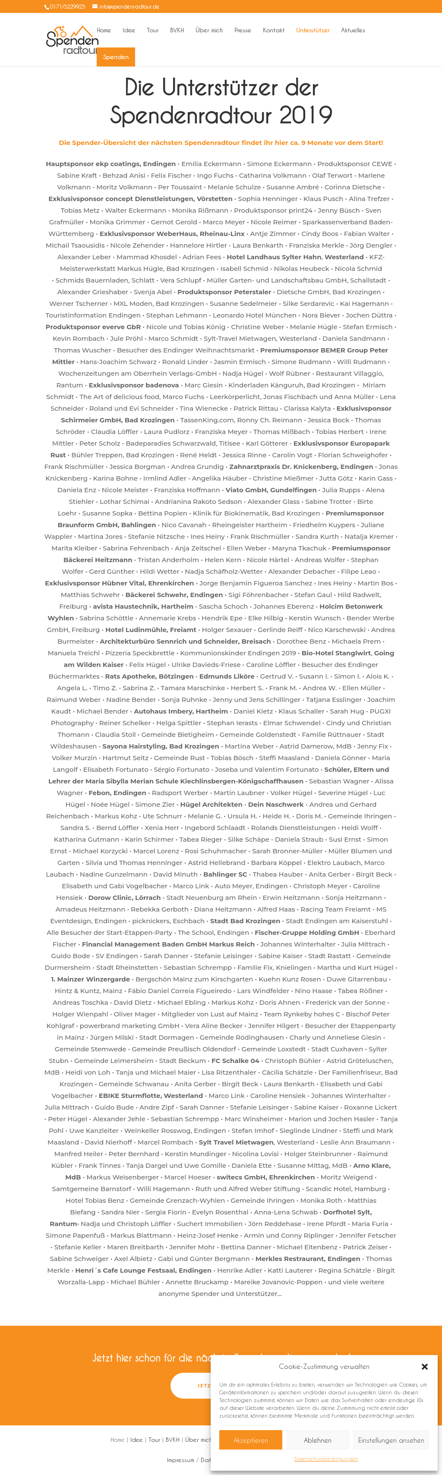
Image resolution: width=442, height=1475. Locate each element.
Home (104, 30)
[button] (424, 1366)
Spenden (116, 56)
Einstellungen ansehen (391, 1440)
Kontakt (273, 30)
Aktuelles (353, 30)
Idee (129, 30)
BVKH (177, 30)
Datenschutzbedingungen (326, 1459)
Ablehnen (318, 1440)
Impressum (180, 1459)
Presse (242, 30)
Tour (152, 30)
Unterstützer (312, 30)
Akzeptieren (251, 1440)
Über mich (209, 30)
